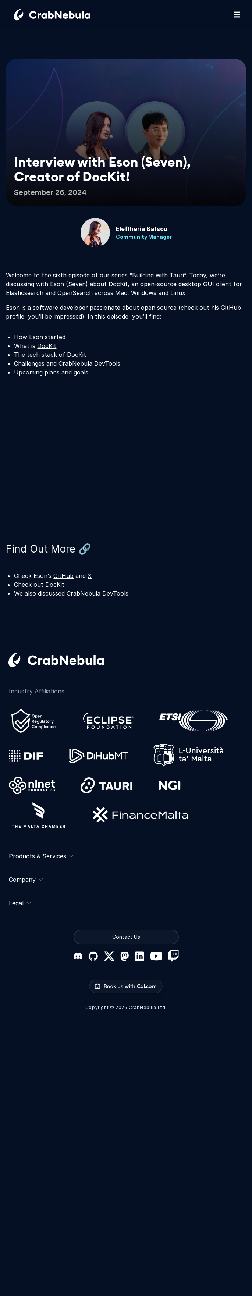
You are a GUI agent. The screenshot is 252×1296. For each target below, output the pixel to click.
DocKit (118, 284)
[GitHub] (93, 956)
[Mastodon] (124, 956)
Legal (20, 903)
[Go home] (61, 14)
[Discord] (78, 956)
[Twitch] (173, 956)
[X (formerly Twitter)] (109, 956)
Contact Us (126, 937)
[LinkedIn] (139, 956)
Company (26, 879)
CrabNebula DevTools (97, 593)
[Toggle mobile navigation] (237, 14)
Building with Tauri (158, 275)
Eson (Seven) (69, 284)
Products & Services (41, 856)
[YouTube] (156, 956)
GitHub (231, 307)
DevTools (107, 363)
